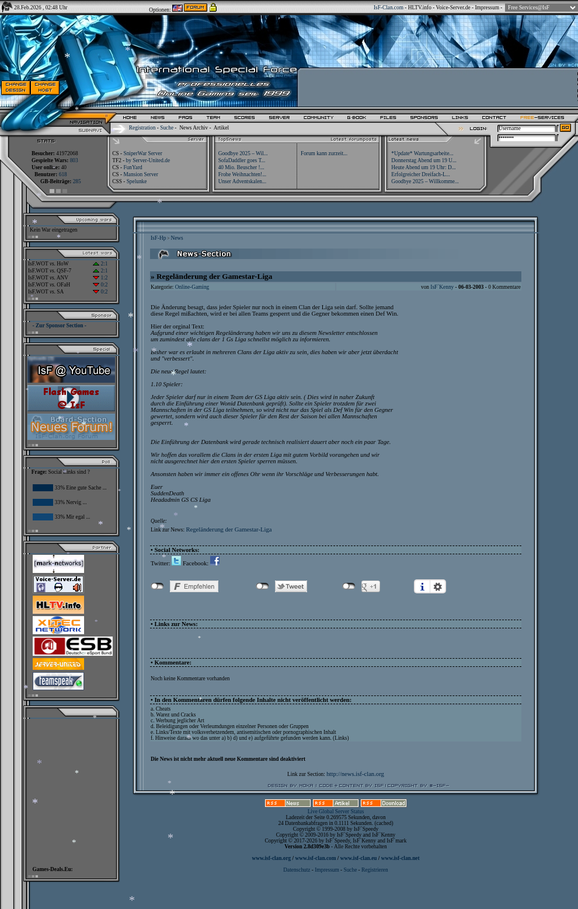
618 (63, 174)
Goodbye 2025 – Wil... (243, 153)
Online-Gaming (192, 287)
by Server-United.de (148, 160)
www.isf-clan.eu (358, 858)
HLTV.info (419, 8)
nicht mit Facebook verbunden (157, 586)
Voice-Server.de (453, 8)
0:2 (100, 285)
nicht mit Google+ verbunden (349, 586)
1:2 (100, 278)
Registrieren (374, 870)
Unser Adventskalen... (242, 181)
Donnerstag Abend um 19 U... (424, 160)
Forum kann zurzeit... (324, 153)
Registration (142, 128)
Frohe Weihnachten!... (242, 174)
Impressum (487, 8)
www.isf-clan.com (315, 858)
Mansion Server (140, 174)
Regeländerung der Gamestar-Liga (228, 529)
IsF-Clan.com (388, 8)
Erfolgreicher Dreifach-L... (420, 174)
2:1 (100, 264)
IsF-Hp (158, 238)
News (176, 238)
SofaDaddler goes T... (242, 160)
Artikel (221, 128)
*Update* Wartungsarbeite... (422, 153)
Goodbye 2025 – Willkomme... (425, 181)
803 (74, 160)
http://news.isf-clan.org (355, 774)
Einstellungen (438, 586)
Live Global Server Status (336, 811)
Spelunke (137, 181)
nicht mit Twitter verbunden (262, 586)
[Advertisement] (68, 789)
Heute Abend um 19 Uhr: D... (423, 167)
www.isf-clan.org (271, 858)
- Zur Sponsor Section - (59, 325)
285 (77, 181)
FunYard (132, 167)
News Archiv (193, 128)
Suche (166, 128)
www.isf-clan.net (400, 858)
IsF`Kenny (442, 287)
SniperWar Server (142, 153)
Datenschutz (297, 870)
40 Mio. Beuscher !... (241, 167)
